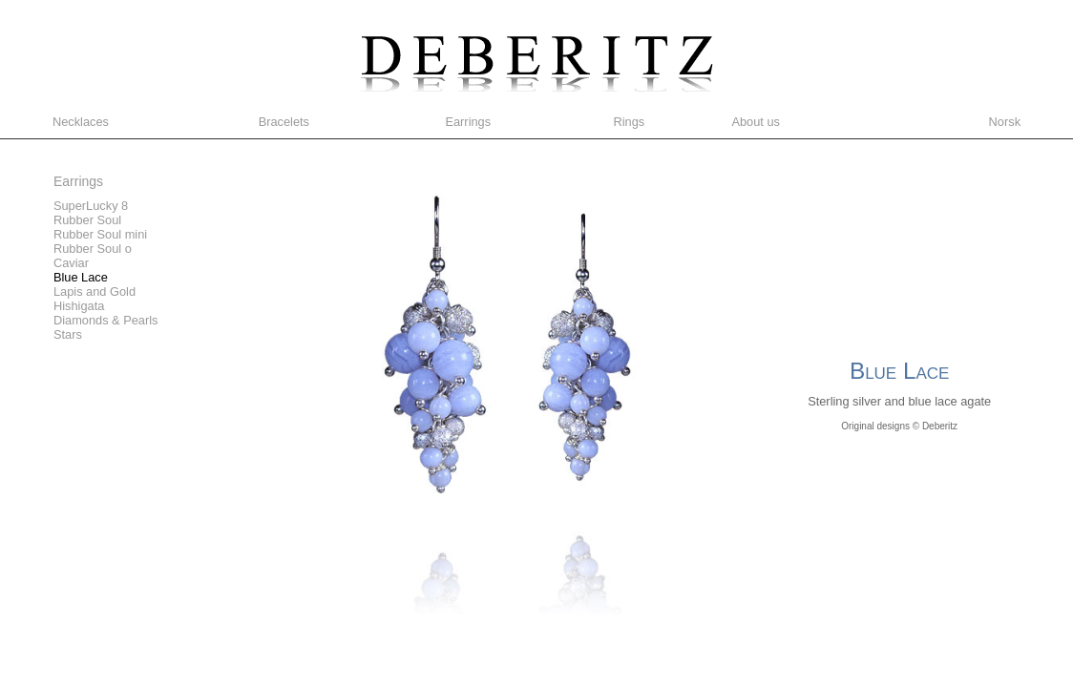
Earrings (468, 121)
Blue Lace (80, 277)
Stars (67, 334)
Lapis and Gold (94, 291)
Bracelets (284, 121)
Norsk (1004, 121)
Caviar (71, 263)
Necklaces (81, 121)
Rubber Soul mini (100, 234)
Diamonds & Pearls (105, 320)
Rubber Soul (87, 220)
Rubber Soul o (92, 248)
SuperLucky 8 (90, 205)
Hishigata (78, 306)
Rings (628, 121)
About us (755, 121)
